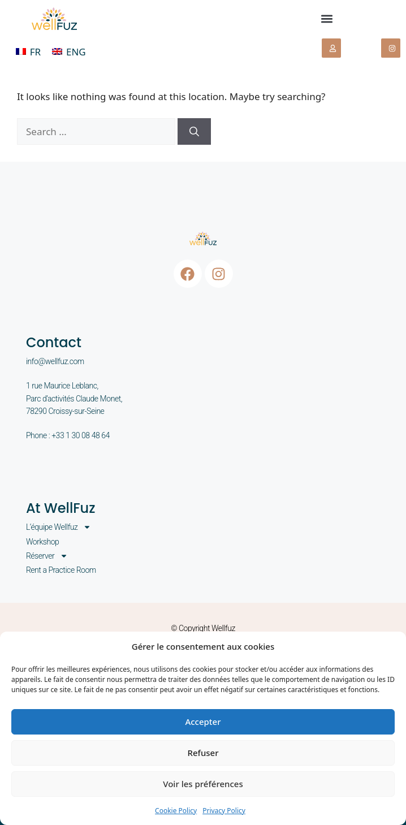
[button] (326, 19)
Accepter (203, 721)
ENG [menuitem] (76, 51)
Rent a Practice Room (61, 570)
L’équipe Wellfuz (59, 527)
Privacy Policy (223, 810)
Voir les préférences (203, 783)
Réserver (47, 556)
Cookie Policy (176, 810)
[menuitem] (28, 51)
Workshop (42, 541)
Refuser (202, 752)
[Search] (194, 131)
